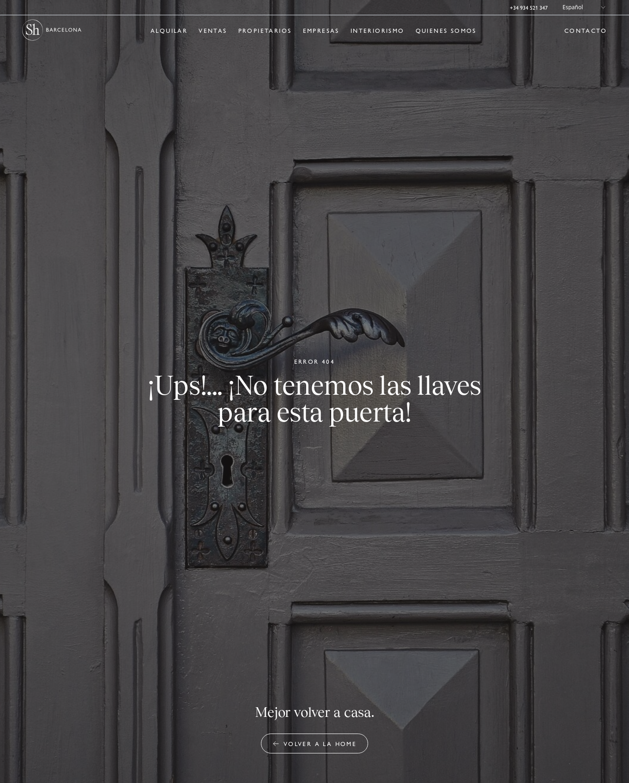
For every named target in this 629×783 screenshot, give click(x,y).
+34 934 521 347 (529, 7)
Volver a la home (314, 743)
